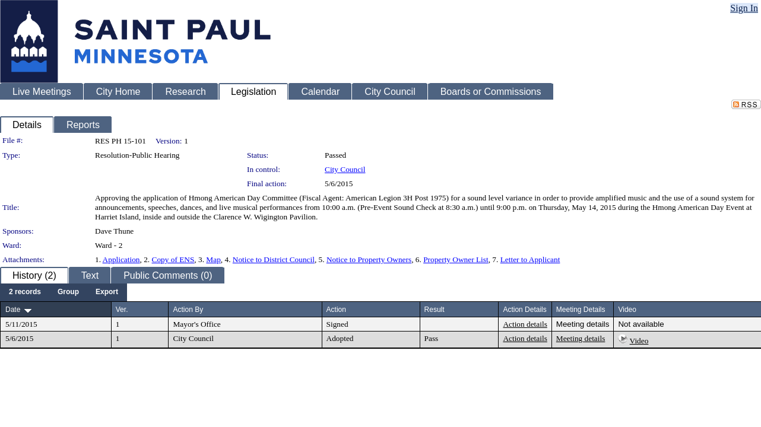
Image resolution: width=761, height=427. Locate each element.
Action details (525, 324)
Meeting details (583, 324)
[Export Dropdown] (106, 292)
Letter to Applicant (530, 259)
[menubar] (63, 292)
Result (434, 309)
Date (12, 309)
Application (121, 259)
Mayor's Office (196, 324)
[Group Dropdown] (68, 292)
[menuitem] (25, 292)
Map (213, 259)
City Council (345, 169)
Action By (188, 309)
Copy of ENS (173, 259)
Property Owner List (456, 259)
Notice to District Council (274, 259)
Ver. (122, 309)
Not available (641, 324)
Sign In (744, 8)
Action (336, 309)
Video (639, 340)
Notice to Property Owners (368, 259)
